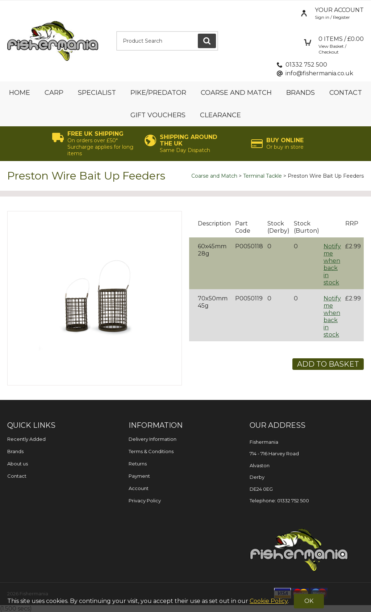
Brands (300, 93)
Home (19, 93)
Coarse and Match (236, 93)
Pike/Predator (158, 93)
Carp (54, 93)
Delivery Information (152, 439)
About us (17, 464)
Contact (345, 93)
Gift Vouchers (158, 115)
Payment (139, 476)
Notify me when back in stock (332, 264)
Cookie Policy (269, 601)
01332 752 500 (306, 64)
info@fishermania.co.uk (319, 73)
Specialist (97, 93)
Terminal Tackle (262, 176)
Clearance (220, 115)
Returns (138, 464)
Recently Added (26, 439)
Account (139, 488)
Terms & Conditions (151, 451)
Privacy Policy (145, 500)
